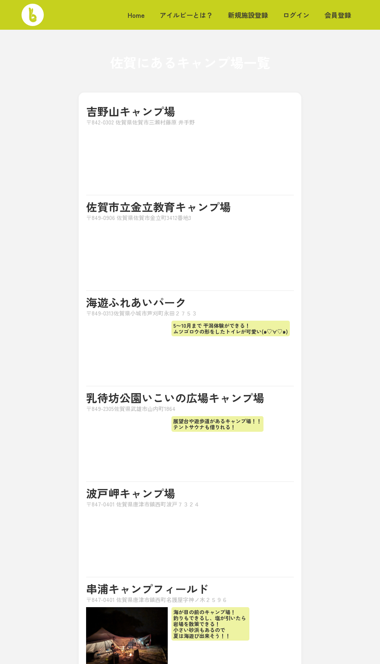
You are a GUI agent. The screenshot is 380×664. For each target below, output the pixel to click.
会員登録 (337, 15)
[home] (33, 15)
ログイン (296, 15)
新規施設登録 (248, 15)
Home (136, 15)
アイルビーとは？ (186, 15)
